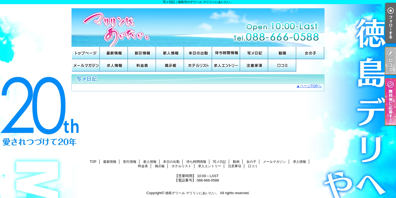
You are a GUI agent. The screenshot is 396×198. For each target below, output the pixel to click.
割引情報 (142, 53)
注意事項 (254, 65)
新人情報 (170, 53)
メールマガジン (86, 65)
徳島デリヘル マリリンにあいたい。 (192, 193)
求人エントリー (226, 65)
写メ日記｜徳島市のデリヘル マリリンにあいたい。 (198, 25)
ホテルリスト (198, 65)
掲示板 (170, 65)
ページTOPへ (311, 86)
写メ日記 (254, 53)
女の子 (310, 53)
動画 (282, 53)
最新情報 (114, 53)
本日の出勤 (198, 53)
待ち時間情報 (226, 53)
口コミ (282, 65)
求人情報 (114, 65)
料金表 (142, 65)
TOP (86, 53)
